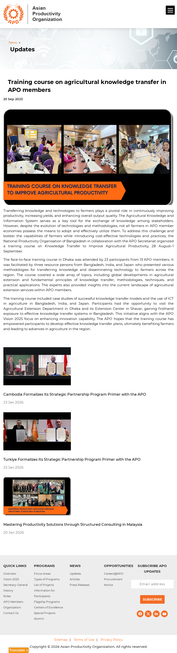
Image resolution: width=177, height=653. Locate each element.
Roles (7, 596)
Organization (12, 607)
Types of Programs (47, 579)
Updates (75, 573)
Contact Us (10, 613)
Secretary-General (15, 585)
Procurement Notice (113, 582)
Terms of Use (84, 640)
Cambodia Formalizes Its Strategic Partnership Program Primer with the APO (74, 394)
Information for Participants (44, 593)
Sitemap (60, 640)
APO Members (13, 601)
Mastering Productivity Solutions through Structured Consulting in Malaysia (72, 524)
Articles (75, 579)
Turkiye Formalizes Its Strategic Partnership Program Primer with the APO (71, 459)
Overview (9, 573)
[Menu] (170, 10)
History (8, 590)
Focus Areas (42, 573)
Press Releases (80, 585)
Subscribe (152, 599)
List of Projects (44, 585)
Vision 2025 (11, 579)
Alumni (39, 618)
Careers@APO (113, 573)
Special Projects (44, 613)
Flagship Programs (47, 601)
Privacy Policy (112, 640)
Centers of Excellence (48, 607)
